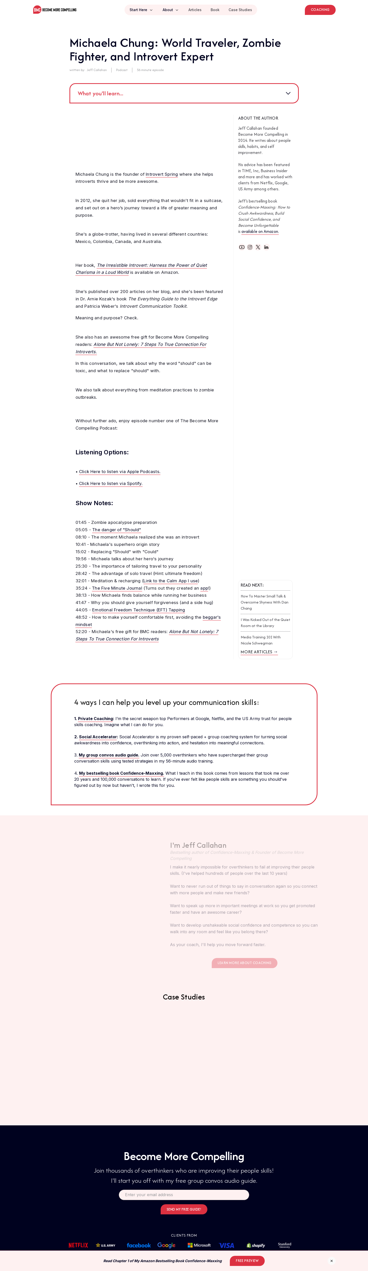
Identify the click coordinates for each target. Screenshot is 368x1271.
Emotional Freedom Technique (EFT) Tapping (138, 609)
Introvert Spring (162, 174)
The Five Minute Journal (117, 588)
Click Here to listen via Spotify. (111, 483)
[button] (142, 10)
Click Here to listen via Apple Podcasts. (119, 471)
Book (215, 10)
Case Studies (240, 10)
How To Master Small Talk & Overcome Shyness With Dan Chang (264, 602)
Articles (195, 10)
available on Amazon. (260, 231)
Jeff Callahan (97, 70)
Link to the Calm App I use (170, 580)
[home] (55, 10)
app (204, 588)
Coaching (320, 9)
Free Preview (247, 1260)
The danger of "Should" (116, 529)
